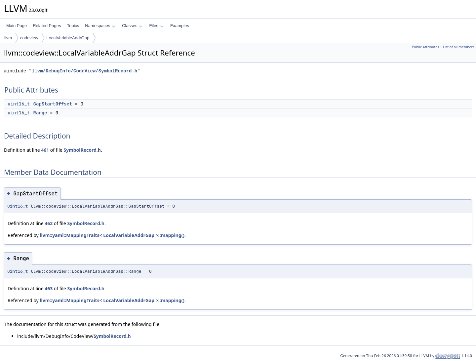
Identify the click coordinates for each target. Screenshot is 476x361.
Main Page (16, 25)
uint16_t (19, 104)
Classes (132, 25)
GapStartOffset (52, 104)
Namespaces (100, 25)
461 (45, 150)
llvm (8, 37)
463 (49, 288)
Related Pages (47, 25)
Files (156, 25)
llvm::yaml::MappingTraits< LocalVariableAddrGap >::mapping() (112, 235)
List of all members (458, 47)
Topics (73, 25)
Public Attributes (425, 47)
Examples (179, 25)
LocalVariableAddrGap (67, 37)
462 (49, 223)
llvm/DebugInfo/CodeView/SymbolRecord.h (84, 71)
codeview (29, 37)
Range (40, 113)
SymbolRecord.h (82, 150)
